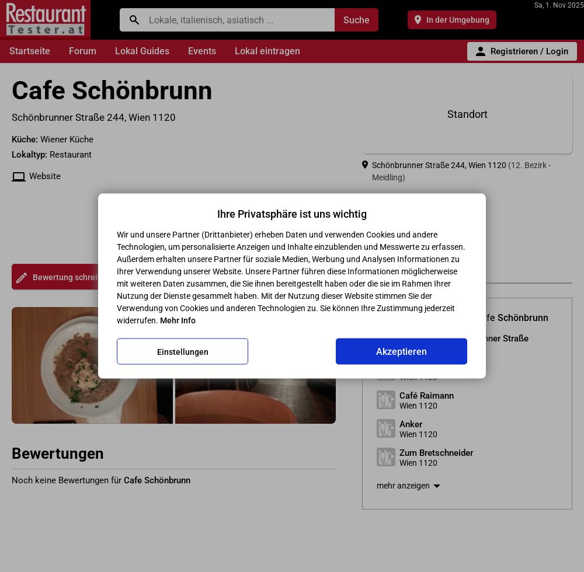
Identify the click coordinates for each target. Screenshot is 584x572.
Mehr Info (178, 320)
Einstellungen (182, 351)
